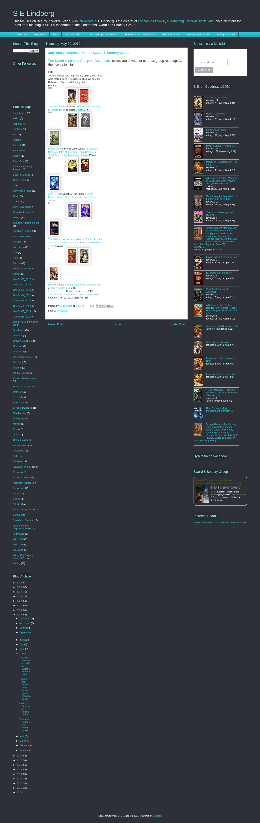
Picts (15, 456)
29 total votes (55, 294)
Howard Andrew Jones (24, 378)
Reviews (17, 461)
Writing (16, 563)
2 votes (66, 288)
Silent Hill (18, 504)
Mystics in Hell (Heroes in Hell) (222, 326)
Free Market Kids (22, 268)
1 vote (84, 291)
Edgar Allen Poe (21, 236)
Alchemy (17, 123)
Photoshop (18, 450)
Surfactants (19, 514)
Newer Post (55, 324)
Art (14, 134)
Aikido (16, 118)
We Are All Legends (68, 242)
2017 (20, 760)
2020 (20, 610)
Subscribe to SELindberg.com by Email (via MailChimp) (218, 54)
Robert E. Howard (22, 477)
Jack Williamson (56, 106)
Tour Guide (19, 533)
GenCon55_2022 (22, 300)
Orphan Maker (20, 440)
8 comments (70, 294)
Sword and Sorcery (23, 520)
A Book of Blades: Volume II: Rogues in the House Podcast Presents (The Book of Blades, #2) (222, 309)
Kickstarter (18, 402)
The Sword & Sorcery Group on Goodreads (79, 61)
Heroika (17, 362)
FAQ (55, 34)
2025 (20, 587)
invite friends (85, 294)
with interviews (82, 21)
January (24, 750)
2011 (20, 787)
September (25, 632)
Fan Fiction (19, 247)
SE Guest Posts (73, 34)
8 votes (79, 109)
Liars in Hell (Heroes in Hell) (220, 374)
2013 (20, 778)
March (23, 740)
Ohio (15, 434)
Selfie (16, 493)
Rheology (18, 472)
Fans (15, 257)
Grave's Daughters (22, 341)
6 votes (94, 197)
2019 (20, 614)
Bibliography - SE (226, 34)
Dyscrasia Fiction (22, 231)
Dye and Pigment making (26, 222)
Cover (16, 196)
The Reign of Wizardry (88, 106)
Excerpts (17, 241)
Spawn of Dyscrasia (23, 509)
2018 (20, 755)
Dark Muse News (22, 206)
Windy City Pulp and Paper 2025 (23, 556)
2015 (20, 769)
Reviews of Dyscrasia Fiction (140, 34)
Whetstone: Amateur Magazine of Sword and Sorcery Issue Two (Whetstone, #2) (222, 181)
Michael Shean (56, 284)
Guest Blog (19, 351)
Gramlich (17, 335)
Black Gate (19, 161)
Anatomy (17, 129)
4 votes (52, 245)
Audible (17, 139)
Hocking (17, 367)
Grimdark (18, 346)
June (22, 649)
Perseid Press (20, 445)
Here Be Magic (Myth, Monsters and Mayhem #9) (220, 409)
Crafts (16, 201)
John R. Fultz (55, 194)
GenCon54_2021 (22, 295)
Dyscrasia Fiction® (151, 21)
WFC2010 (18, 544)
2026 (20, 582)
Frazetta (17, 263)
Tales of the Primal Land (67, 155)
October (24, 627)
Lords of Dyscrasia (22, 407)
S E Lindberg (34, 13)
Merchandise (19, 413)
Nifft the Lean (72, 284)
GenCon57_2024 (22, 311)
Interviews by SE (170, 34)
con (15, 185)
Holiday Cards (20, 373)
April (22, 736)
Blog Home (40, 34)
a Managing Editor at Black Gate (190, 21)
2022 (20, 601)
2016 (20, 765)
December (25, 618)
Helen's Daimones (22, 357)
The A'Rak (56, 288)
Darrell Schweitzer (91, 242)
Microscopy (19, 418)
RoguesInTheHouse (23, 482)
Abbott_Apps (19, 113)
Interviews (18, 392)
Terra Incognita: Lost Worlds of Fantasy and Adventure (222, 197)
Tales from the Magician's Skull (21, 527)
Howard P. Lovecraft (23, 386)
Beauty (16, 155)
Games (17, 273)
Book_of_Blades (21, 174)
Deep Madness (21, 212)
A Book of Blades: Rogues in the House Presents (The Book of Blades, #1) (222, 393)
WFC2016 (18, 549)
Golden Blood (58, 109)
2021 (20, 605)
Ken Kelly (18, 397)
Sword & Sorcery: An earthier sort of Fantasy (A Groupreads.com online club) (218, 482)
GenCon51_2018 (22, 284)
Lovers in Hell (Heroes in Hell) (221, 257)
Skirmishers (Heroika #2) (219, 273)
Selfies (16, 499)
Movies (16, 424)
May (22, 653)
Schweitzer (19, 488)
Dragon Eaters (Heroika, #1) (221, 145)
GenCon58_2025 (22, 316)
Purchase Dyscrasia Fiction (103, 34)
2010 (20, 792)
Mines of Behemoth (90, 284)
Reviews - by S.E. (22, 466)
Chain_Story (19, 180)
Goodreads (62, 310)
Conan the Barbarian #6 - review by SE (24, 725)
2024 (20, 591)
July (22, 644)
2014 (20, 774)
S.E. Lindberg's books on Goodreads (218, 93)
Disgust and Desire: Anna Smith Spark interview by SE (25, 689)
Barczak (17, 145)
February (25, 745)
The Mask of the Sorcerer (61, 239)
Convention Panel (22, 190)
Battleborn (18, 150)
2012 (20, 783)
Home (117, 324)
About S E (22, 34)
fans (15, 252)
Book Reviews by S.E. (198, 34)
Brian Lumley (55, 148)
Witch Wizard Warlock (217, 342)
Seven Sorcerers (80, 197)
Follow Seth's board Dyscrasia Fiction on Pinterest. (220, 522)
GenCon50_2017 (22, 279)
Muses (16, 429)
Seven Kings (64, 197)
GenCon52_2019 (22, 290)
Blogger (157, 816)
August (23, 639)
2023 (20, 596)
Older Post (178, 324)
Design (16, 217)
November (25, 623)
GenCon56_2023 (22, 306)
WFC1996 (18, 539)
